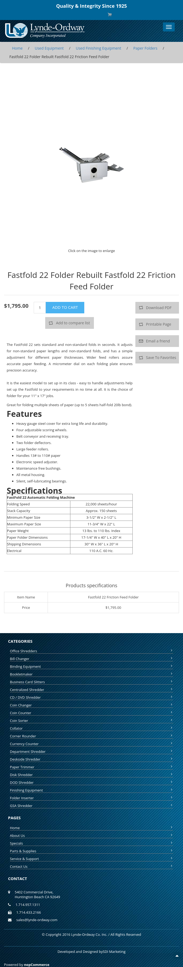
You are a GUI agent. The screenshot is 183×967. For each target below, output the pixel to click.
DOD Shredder (91, 782)
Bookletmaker (91, 674)
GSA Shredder (91, 805)
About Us (91, 835)
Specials (91, 843)
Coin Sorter (91, 720)
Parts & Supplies (91, 851)
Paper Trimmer (91, 767)
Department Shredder (91, 751)
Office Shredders (91, 651)
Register (82, 14)
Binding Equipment (91, 666)
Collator (91, 728)
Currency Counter (91, 743)
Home (91, 827)
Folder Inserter (91, 798)
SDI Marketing (114, 951)
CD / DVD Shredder (91, 697)
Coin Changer (91, 705)
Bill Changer (91, 658)
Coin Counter (91, 712)
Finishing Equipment (91, 790)
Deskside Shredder (91, 759)
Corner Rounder (91, 736)
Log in (96, 14)
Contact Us (91, 866)
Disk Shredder (91, 774)
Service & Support (91, 858)
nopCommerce (36, 964)
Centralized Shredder (91, 689)
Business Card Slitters (91, 682)
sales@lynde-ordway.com (36, 919)
